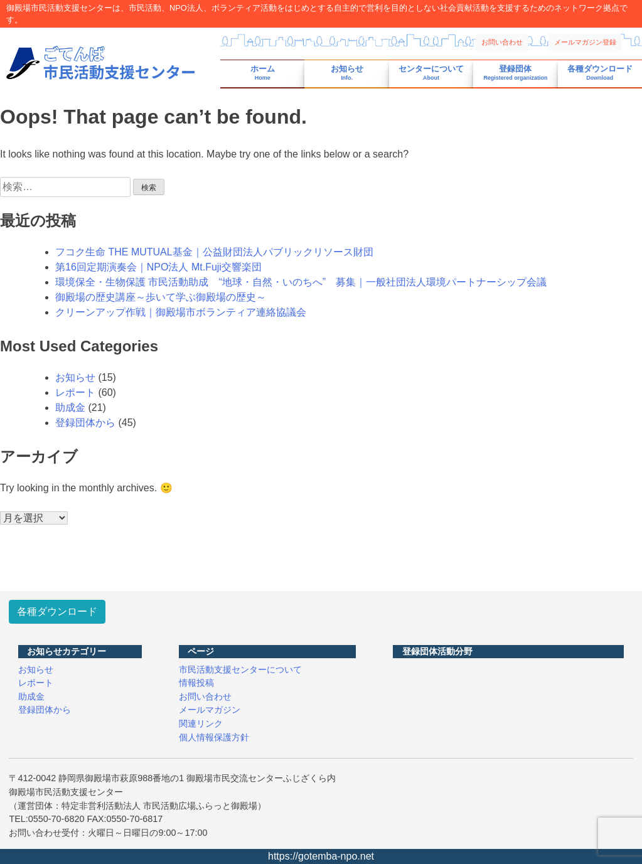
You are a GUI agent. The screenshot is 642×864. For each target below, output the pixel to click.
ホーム (262, 73)
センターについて (431, 73)
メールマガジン (209, 710)
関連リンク (201, 723)
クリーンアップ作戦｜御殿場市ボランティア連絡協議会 (180, 312)
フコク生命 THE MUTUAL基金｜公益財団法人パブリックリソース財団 (214, 252)
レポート (75, 392)
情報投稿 (196, 683)
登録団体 (515, 73)
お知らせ (347, 73)
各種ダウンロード (600, 73)
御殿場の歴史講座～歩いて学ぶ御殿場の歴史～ (160, 297)
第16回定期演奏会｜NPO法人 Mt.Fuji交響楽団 (158, 267)
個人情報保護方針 (214, 737)
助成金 (70, 407)
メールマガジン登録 (585, 42)
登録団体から (85, 422)
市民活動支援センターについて (240, 669)
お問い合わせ (502, 42)
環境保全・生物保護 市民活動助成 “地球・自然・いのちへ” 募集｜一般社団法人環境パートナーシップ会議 (301, 282)
